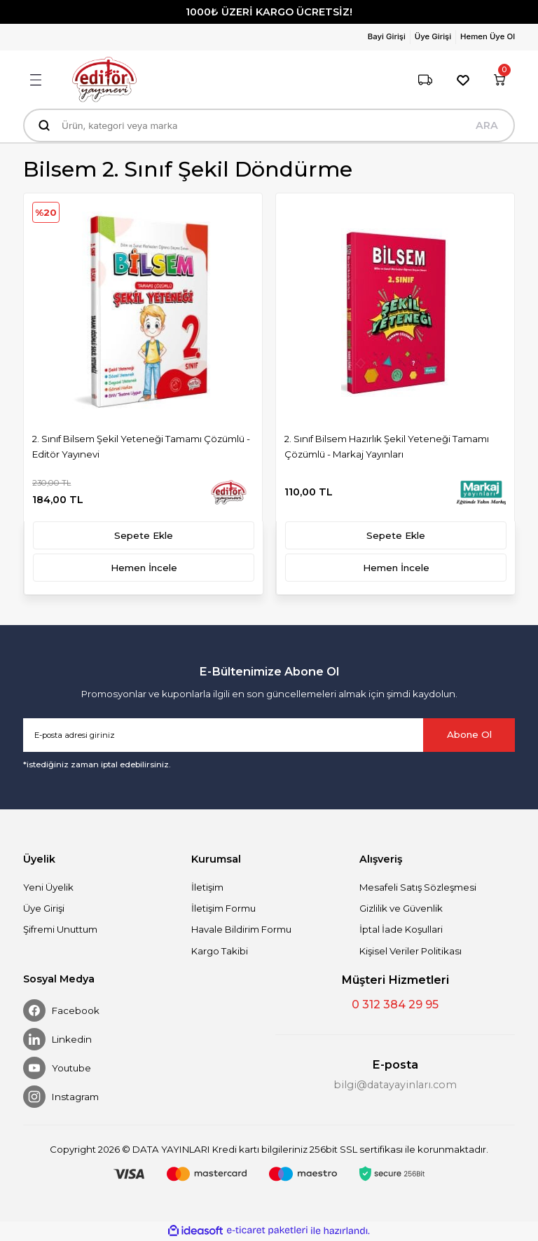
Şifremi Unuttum (60, 929)
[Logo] (104, 79)
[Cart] (499, 79)
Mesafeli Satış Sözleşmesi (417, 887)
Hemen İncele (144, 567)
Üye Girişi (43, 908)
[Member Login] (389, 37)
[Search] (269, 125)
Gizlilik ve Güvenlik (401, 908)
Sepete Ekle (143, 535)
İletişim (207, 887)
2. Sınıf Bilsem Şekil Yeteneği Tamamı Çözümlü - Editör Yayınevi (141, 446)
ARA (487, 125)
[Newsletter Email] (269, 735)
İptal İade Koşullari (401, 929)
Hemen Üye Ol (487, 36)
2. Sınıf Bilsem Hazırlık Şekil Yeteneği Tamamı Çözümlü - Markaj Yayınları (386, 446)
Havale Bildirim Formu (241, 929)
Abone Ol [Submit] (469, 734)
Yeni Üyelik (48, 887)
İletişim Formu (223, 908)
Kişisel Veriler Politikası (410, 951)
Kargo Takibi (219, 951)
